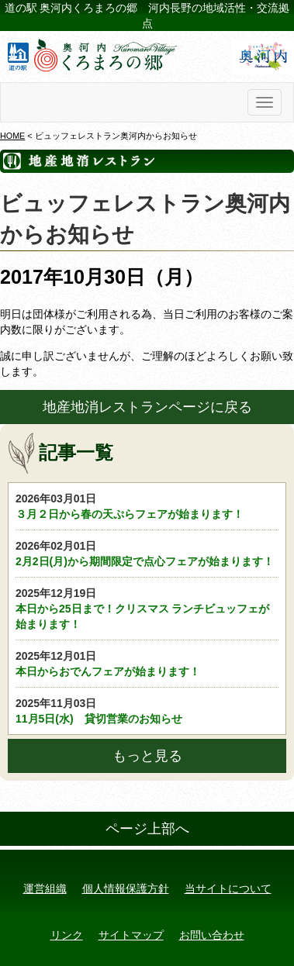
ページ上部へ (147, 829)
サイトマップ (131, 935)
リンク (66, 935)
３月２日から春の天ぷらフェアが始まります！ (147, 505)
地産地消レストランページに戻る (147, 407)
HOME (12, 135)
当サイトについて (228, 888)
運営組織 (45, 888)
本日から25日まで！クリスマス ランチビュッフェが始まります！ (147, 607)
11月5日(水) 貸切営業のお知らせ (147, 710)
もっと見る (147, 756)
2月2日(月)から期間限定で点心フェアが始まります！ (147, 553)
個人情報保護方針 (125, 888)
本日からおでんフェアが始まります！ (147, 663)
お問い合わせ (211, 935)
